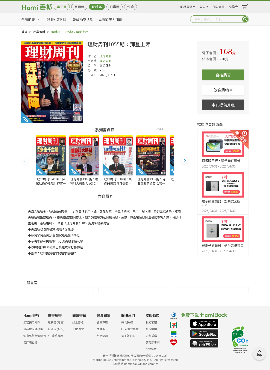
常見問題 (102, 336)
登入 (203, 6)
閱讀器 (97, 7)
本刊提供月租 (223, 105)
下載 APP (78, 329)
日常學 (114, 7)
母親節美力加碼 (110, 19)
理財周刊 (106, 56)
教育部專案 (153, 342)
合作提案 (151, 329)
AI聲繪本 (151, 349)
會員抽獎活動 (83, 19)
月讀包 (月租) (56, 329)
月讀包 (79, 7)
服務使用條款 (31, 322)
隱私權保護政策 (33, 329)
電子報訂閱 (128, 336)
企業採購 (151, 336)
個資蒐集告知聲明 (34, 336)
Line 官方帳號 (130, 329)
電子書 (62, 7)
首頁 (24, 32)
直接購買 (223, 75)
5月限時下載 (56, 19)
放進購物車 (223, 90)
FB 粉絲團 (127, 322)
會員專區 (102, 322)
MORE (159, 129)
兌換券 (233, 6)
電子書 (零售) (56, 322)
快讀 (130, 7)
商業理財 (39, 32)
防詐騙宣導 (30, 342)
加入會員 (219, 6)
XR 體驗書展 (55, 336)
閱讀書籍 (186, 6)
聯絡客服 (151, 322)
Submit (245, 19)
